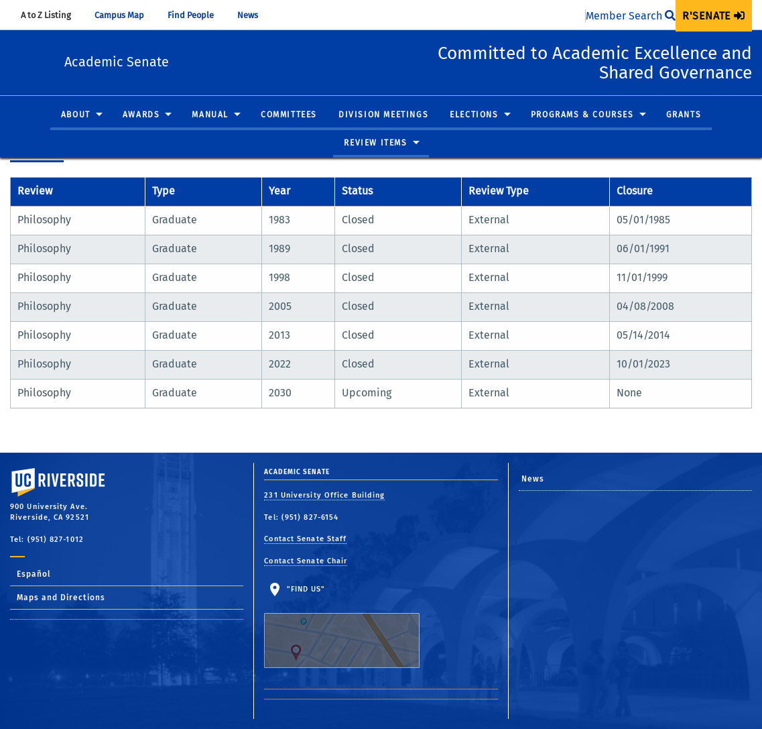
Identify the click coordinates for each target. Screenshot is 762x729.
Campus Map (125, 15)
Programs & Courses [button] (582, 115)
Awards (141, 115)
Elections (474, 115)
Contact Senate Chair (305, 561)
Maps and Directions (61, 597)
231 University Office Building (324, 495)
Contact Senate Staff (305, 539)
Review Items (375, 143)
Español (34, 574)
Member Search (631, 15)
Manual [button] (210, 115)
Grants (684, 115)
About (75, 115)
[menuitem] (714, 16)
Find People (197, 15)
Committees (289, 115)
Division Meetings (383, 115)
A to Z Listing (52, 15)
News (254, 15)
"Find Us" (350, 626)
